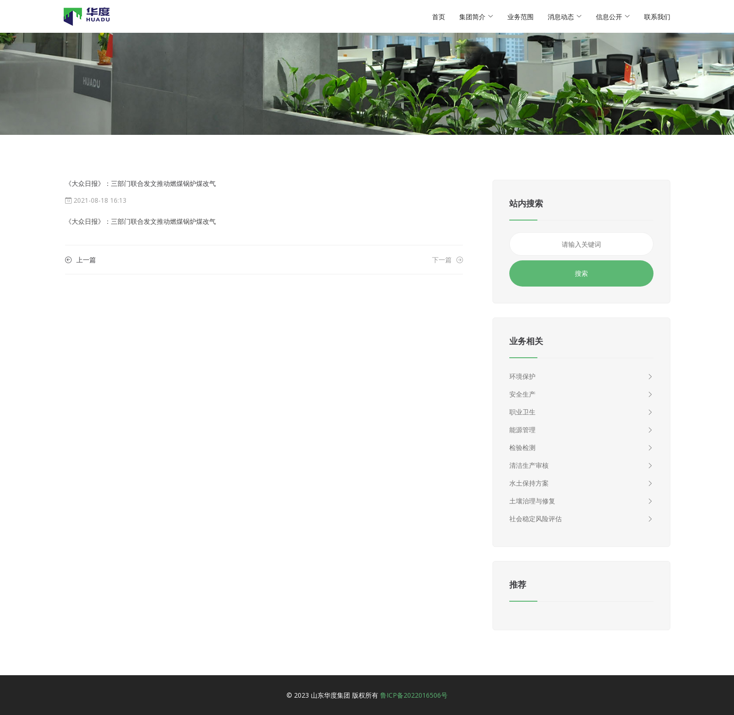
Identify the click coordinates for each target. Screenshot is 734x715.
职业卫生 (581, 412)
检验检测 (581, 447)
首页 (438, 16)
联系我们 (657, 16)
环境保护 (581, 376)
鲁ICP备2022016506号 (414, 695)
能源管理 (581, 429)
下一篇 (447, 260)
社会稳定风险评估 (581, 518)
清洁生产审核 (581, 465)
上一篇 (80, 260)
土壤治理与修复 (581, 501)
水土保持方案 (581, 483)
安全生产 (581, 394)
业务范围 (520, 16)
